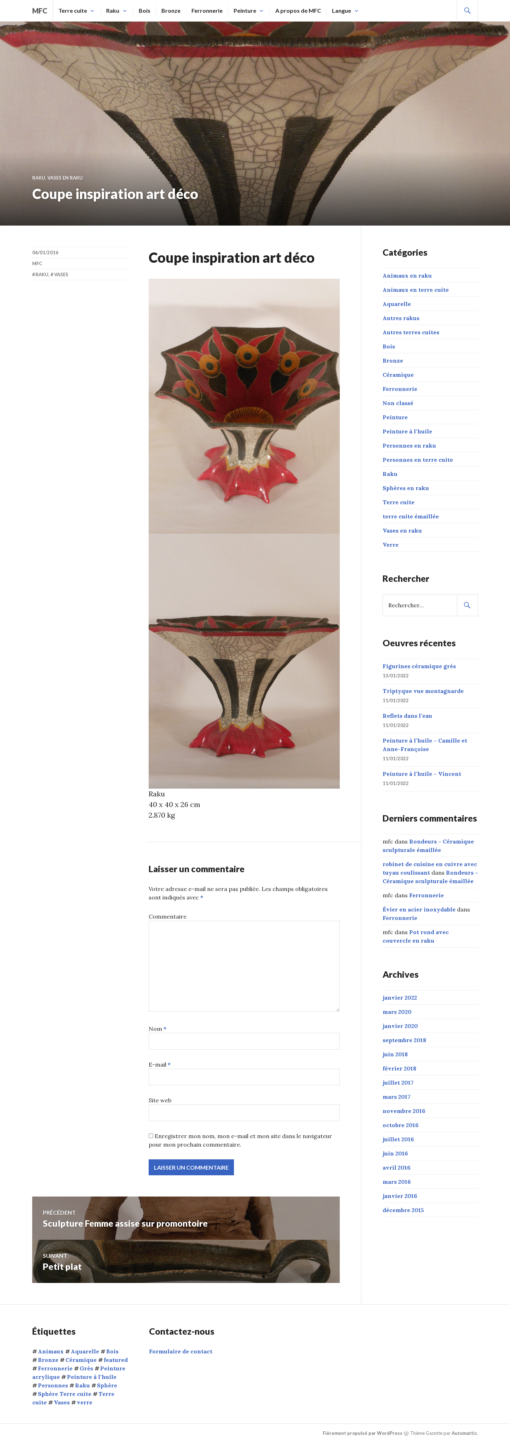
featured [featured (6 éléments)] (116, 1359)
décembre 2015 (403, 1210)
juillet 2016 (398, 1139)
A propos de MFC (298, 10)
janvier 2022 (400, 997)
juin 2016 (395, 1153)
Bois (144, 10)
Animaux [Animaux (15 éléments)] (51, 1351)
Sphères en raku (406, 488)
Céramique (398, 374)
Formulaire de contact (180, 1351)
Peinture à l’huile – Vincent (422, 773)
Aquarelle (397, 303)
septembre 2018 (404, 1040)
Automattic (464, 1433)
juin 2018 (395, 1054)
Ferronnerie (207, 10)
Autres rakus (401, 318)
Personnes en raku (409, 445)
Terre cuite (72, 10)
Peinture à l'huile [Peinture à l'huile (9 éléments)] (91, 1376)
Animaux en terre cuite (416, 289)
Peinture (245, 10)
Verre (391, 544)
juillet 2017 (398, 1082)
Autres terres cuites (411, 332)
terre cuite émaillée (411, 516)
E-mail (160, 1064)
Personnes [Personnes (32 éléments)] (53, 1385)
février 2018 (399, 1068)
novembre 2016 (404, 1110)
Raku (112, 10)
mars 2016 (397, 1181)
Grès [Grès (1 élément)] (86, 1368)
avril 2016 (397, 1167)
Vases (61, 274)
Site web (160, 1100)
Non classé (398, 403)
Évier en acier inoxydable (419, 909)
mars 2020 (397, 1011)
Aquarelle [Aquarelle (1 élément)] (85, 1351)
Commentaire (168, 916)
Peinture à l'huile (407, 431)
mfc (39, 10)
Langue (341, 10)
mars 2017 (397, 1096)
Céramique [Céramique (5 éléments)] (81, 1359)
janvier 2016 (400, 1195)
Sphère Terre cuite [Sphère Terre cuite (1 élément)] (64, 1393)
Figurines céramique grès (419, 666)
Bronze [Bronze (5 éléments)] (48, 1359)
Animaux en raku (407, 275)
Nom (157, 1028)
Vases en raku (65, 178)
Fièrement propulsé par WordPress (362, 1433)
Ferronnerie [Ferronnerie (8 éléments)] (55, 1368)
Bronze (170, 10)
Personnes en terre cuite (418, 459)
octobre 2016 (401, 1125)
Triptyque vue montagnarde (423, 690)
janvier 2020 (400, 1025)
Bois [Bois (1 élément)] (112, 1351)
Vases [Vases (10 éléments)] (62, 1402)
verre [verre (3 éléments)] (84, 1402)
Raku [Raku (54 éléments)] (82, 1385)
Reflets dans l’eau (407, 715)
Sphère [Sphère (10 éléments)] (107, 1385)
